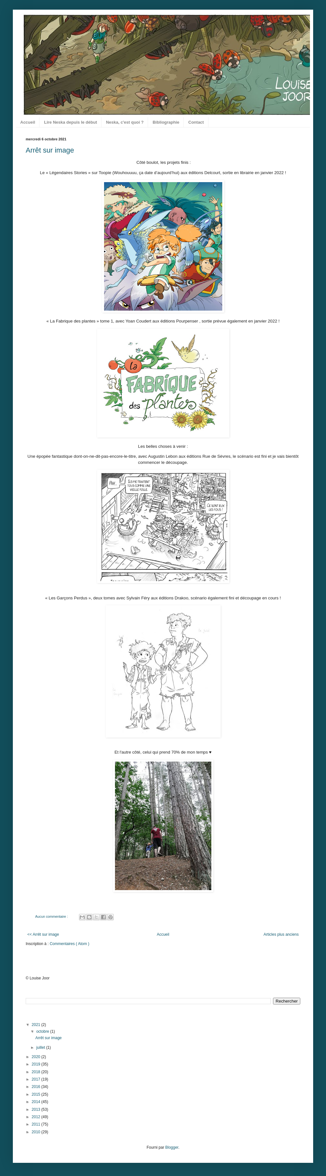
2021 (36, 1024)
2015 (36, 1094)
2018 (36, 1072)
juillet (41, 1047)
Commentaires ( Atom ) (69, 944)
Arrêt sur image (50, 150)
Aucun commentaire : (52, 916)
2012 (36, 1117)
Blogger (171, 1147)
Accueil (27, 122)
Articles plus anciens (281, 934)
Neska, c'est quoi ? (125, 122)
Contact (196, 122)
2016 (36, 1086)
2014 (36, 1102)
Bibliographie (166, 122)
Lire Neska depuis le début (70, 122)
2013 (36, 1109)
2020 (36, 1057)
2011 (36, 1124)
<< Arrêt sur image (43, 934)
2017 (36, 1079)
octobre (43, 1031)
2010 (36, 1132)
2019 (36, 1064)
